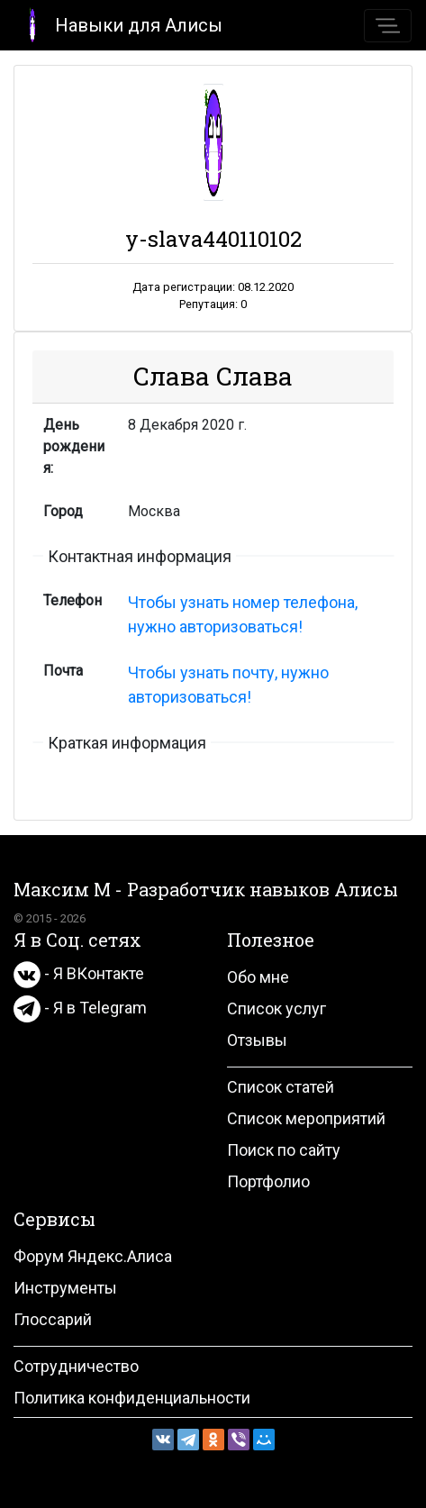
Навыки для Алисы (118, 24)
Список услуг (276, 1008)
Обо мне (258, 976)
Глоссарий (53, 1319)
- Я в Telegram (80, 1007)
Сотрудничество (76, 1366)
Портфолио (268, 1181)
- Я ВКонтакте (79, 973)
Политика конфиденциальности (132, 1397)
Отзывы (257, 1040)
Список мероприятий (306, 1118)
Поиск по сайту (283, 1149)
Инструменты (65, 1287)
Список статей (280, 1086)
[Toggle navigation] (388, 25)
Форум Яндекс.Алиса (93, 1256)
